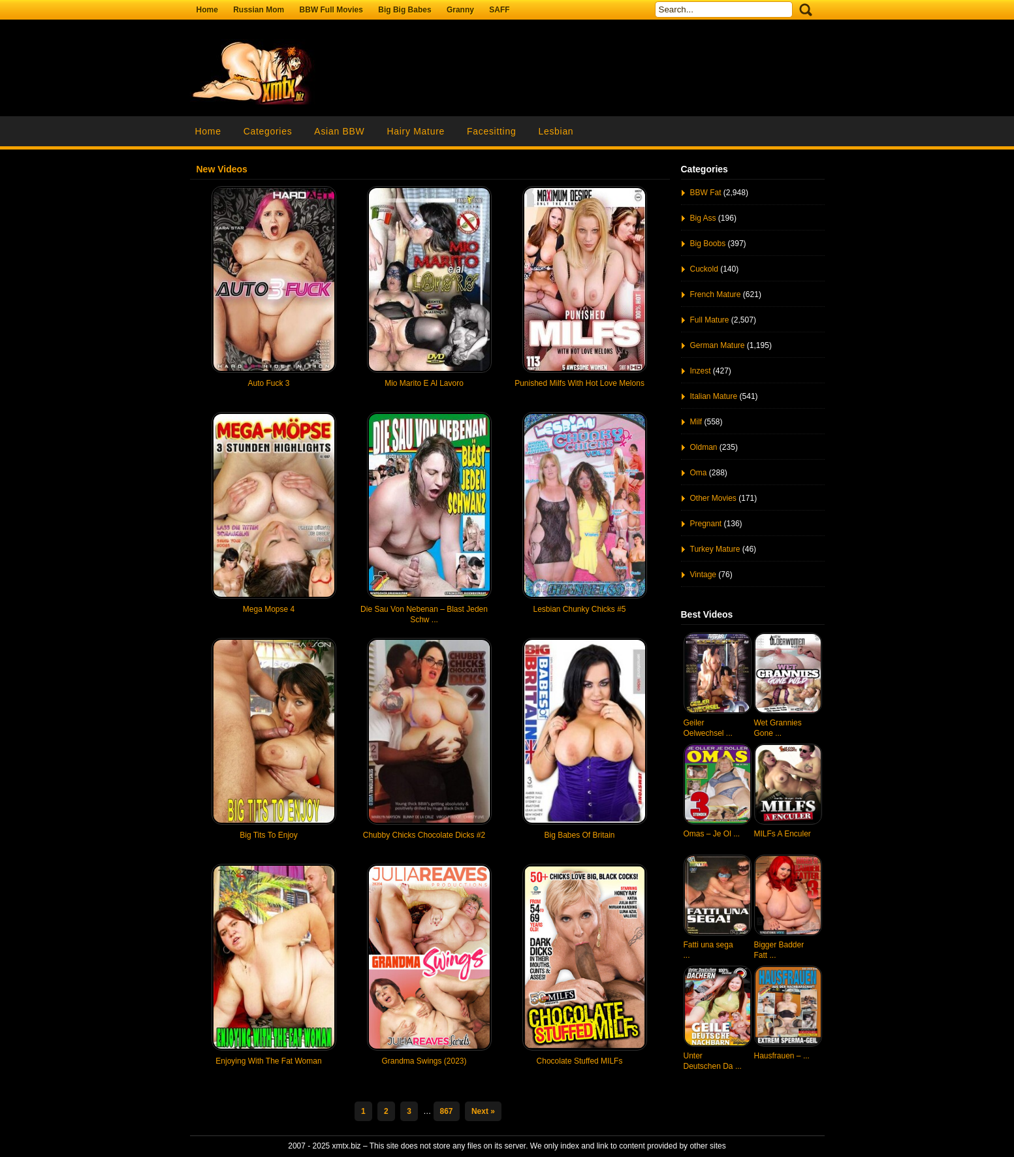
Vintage (703, 574)
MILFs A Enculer (782, 833)
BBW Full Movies (331, 9)
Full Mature (709, 320)
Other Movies (713, 498)
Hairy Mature (416, 131)
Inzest (700, 370)
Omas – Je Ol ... (712, 833)
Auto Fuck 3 (268, 383)
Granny (460, 9)
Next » (483, 1111)
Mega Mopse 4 (268, 609)
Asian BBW (339, 131)
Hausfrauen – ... (782, 1055)
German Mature (717, 345)
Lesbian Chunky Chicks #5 (579, 609)
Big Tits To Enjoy (269, 835)
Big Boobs (708, 243)
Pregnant (706, 523)
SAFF (499, 9)
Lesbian (555, 131)
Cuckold (704, 269)
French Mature (715, 294)
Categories (268, 131)
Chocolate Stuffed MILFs (580, 1061)
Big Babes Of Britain (579, 835)
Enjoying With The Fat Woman (268, 1061)
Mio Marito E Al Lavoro (424, 383)
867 (446, 1111)
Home (207, 9)
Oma (698, 472)
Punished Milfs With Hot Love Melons (579, 383)
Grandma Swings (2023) (423, 1061)
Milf (696, 421)
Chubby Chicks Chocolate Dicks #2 (424, 835)
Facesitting (491, 131)
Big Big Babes (404, 9)
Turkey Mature (715, 549)
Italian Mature (714, 396)
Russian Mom (258, 9)
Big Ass (703, 218)
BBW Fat (705, 192)
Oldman (704, 447)
